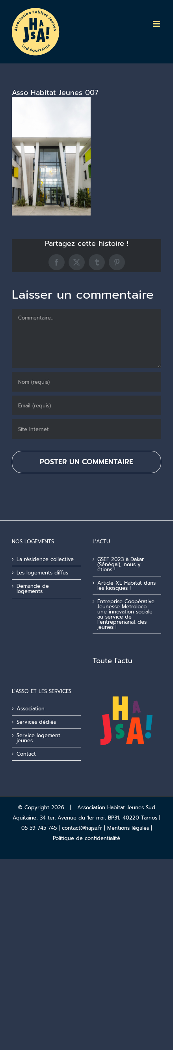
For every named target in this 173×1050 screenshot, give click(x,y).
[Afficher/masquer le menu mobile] (157, 24)
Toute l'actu (112, 660)
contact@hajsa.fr (82, 828)
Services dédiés (36, 722)
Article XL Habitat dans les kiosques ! (126, 585)
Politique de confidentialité (86, 838)
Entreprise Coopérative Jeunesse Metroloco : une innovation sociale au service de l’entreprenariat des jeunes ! (125, 614)
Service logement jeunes (38, 738)
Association (31, 708)
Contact (26, 753)
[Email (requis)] (86, 405)
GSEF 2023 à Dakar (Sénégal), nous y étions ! (120, 564)
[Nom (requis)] (86, 382)
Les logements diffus (42, 572)
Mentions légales (128, 828)
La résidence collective (45, 559)
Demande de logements (33, 589)
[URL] (86, 429)
